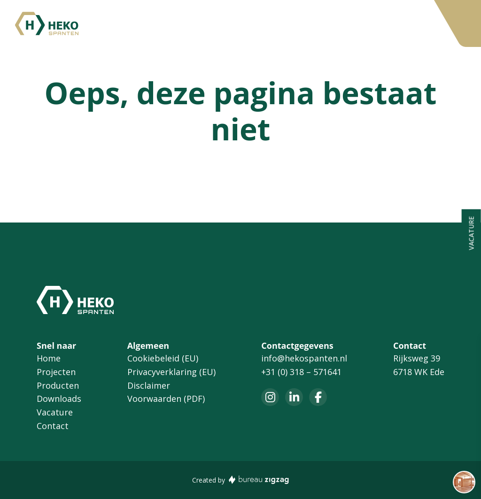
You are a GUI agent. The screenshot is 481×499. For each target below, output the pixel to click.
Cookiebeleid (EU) (162, 358)
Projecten (169, 23)
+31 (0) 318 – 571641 (301, 371)
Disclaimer (148, 385)
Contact (381, 23)
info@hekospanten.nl (304, 358)
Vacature (333, 23)
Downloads (280, 23)
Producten (222, 23)
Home (123, 23)
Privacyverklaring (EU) (171, 371)
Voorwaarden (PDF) (166, 398)
